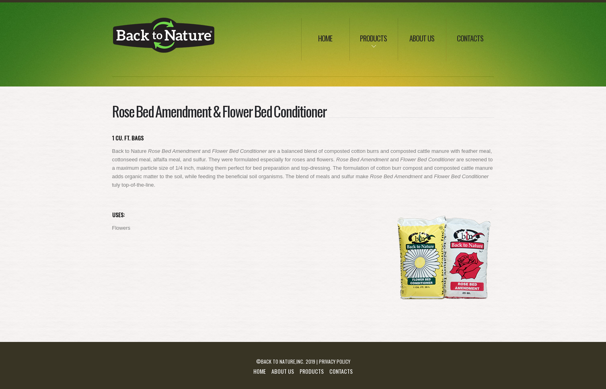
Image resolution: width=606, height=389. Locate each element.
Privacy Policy (334, 361)
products (368, 44)
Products (312, 371)
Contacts (470, 38)
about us (421, 38)
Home (325, 38)
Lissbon (164, 36)
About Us (282, 371)
